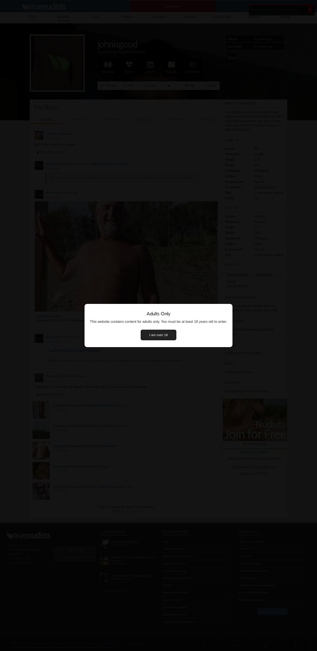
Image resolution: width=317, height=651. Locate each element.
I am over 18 (158, 335)
